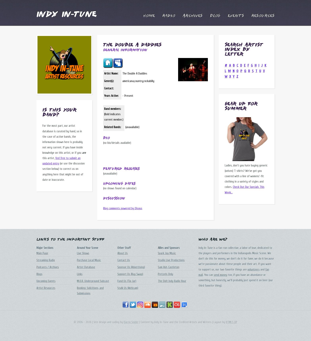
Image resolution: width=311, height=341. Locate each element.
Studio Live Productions (171, 260)
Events (236, 16)
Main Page (42, 253)
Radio (168, 16)
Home (149, 16)
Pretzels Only (165, 274)
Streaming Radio (45, 260)
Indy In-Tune (66, 14)
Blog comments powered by (122, 208)
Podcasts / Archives (47, 267)
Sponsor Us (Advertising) (131, 267)
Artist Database (86, 267)
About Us (122, 253)
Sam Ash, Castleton (168, 267)
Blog (215, 16)
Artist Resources (45, 288)
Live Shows (83, 253)
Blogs (39, 274)
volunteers (254, 269)
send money (220, 275)
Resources (263, 16)
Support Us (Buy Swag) (130, 274)
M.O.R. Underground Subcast (93, 281)
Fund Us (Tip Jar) (126, 281)
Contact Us (123, 260)
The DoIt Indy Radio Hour (172, 281)
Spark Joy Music (167, 253)
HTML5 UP (231, 322)
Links (80, 274)
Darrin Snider (131, 322)
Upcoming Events (46, 281)
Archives (192, 16)
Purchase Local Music (89, 260)
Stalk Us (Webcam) (127, 288)
